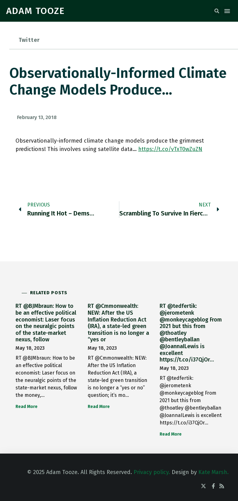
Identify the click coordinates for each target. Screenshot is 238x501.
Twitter (29, 40)
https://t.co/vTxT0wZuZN (170, 149)
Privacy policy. (152, 472)
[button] (216, 11)
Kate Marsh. (213, 472)
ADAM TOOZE (35, 10)
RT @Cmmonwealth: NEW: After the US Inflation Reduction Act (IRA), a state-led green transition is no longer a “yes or (118, 323)
